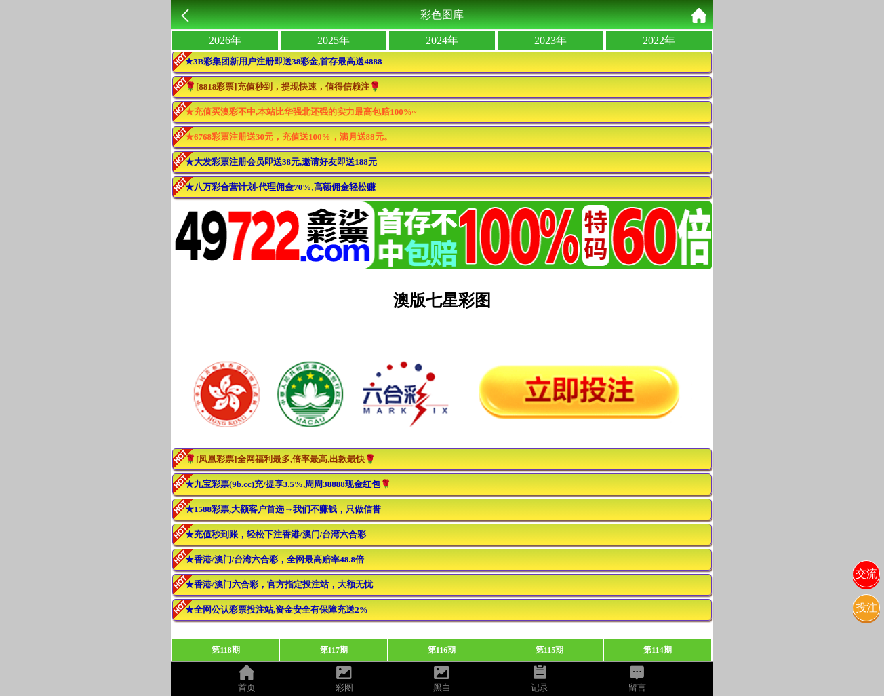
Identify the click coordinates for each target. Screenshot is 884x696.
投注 (866, 607)
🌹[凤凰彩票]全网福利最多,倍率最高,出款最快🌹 (280, 459)
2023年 (550, 40)
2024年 (442, 40)
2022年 (659, 40)
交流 (866, 573)
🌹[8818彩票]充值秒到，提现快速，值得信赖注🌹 (282, 86)
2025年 (333, 40)
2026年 (225, 40)
